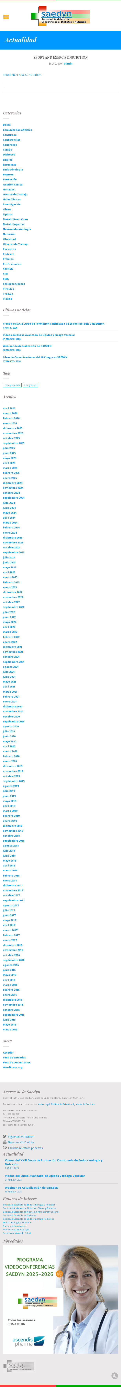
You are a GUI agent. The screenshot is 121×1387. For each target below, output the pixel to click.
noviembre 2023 (13, 542)
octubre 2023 (11, 547)
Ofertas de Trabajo (15, 244)
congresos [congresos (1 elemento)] (30, 385)
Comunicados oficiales (17, 130)
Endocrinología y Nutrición (17, 1222)
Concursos (9, 135)
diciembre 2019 (12, 766)
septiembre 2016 (13, 960)
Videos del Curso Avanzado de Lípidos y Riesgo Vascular (39, 335)
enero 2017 (10, 940)
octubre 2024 (11, 492)
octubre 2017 (11, 895)
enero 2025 (10, 478)
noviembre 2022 (13, 597)
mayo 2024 (9, 512)
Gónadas (9, 189)
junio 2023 (9, 562)
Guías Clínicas (12, 199)
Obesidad (9, 239)
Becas (7, 124)
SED (5, 274)
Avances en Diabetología (16, 1229)
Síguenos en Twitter (20, 1137)
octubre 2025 (11, 438)
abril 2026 (9, 408)
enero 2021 (10, 701)
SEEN (6, 279)
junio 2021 (9, 676)
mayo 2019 (9, 801)
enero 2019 (10, 821)
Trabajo (8, 294)
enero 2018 (10, 880)
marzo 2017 (10, 930)
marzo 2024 (10, 522)
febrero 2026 (11, 418)
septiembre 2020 (13, 721)
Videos (7, 299)
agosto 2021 (11, 667)
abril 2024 (9, 517)
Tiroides (8, 289)
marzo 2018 (10, 870)
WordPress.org (13, 1067)
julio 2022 (9, 612)
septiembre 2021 (13, 662)
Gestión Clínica (12, 184)
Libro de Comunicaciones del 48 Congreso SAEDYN (35, 357)
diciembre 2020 (12, 706)
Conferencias (11, 139)
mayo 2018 (9, 860)
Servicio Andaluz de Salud (17, 1233)
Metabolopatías (13, 224)
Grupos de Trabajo (15, 194)
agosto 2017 (11, 905)
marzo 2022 (10, 632)
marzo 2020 (10, 751)
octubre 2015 (11, 1009)
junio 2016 (9, 970)
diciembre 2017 (12, 885)
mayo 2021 (9, 681)
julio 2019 (9, 791)
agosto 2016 (11, 965)
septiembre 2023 (13, 552)
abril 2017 (9, 925)
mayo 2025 (9, 458)
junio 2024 (9, 507)
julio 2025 (9, 448)
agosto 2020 (11, 726)
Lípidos (8, 214)
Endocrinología (13, 169)
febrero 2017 (11, 935)
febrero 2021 (11, 696)
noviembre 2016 (13, 950)
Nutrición (9, 234)
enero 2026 (10, 423)
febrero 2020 (11, 756)
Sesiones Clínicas (14, 284)
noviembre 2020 (13, 711)
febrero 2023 (11, 582)
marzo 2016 (10, 985)
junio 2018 (9, 855)
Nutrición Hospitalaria (14, 1225)
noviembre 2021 (13, 652)
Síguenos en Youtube (21, 1142)
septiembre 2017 (13, 900)
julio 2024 (9, 503)
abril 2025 (9, 463)
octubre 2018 (11, 835)
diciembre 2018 (12, 826)
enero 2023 (10, 587)
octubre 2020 (11, 716)
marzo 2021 (10, 691)
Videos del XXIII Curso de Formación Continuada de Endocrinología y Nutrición (53, 323)
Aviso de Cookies (85, 1104)
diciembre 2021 (12, 647)
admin (68, 63)
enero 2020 (10, 761)
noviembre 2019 (13, 771)
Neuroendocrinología (17, 229)
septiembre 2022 (13, 607)
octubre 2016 (11, 955)
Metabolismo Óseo (15, 219)
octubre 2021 (11, 656)
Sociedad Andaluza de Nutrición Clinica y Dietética (29, 1208)
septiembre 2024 (13, 497)
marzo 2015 (10, 1029)
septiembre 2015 (13, 1014)
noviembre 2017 (13, 890)
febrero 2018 (11, 875)
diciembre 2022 (12, 592)
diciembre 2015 (12, 999)
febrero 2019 (11, 816)
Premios (8, 259)
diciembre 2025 (12, 428)
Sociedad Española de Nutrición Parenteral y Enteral (31, 1211)
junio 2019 (9, 796)
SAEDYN (8, 269)
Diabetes (9, 154)
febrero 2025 (11, 473)
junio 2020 (9, 736)
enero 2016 (10, 994)
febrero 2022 (11, 637)
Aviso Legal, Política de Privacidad (56, 1104)
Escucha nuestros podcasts (25, 1148)
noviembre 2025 (13, 433)
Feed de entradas (14, 1057)
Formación (10, 179)
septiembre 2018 (13, 840)
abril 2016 (9, 980)
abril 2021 (9, 686)
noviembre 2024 (13, 488)
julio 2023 (9, 557)
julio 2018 (9, 850)
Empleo (8, 159)
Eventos (8, 174)
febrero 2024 (11, 527)
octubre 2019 (11, 776)
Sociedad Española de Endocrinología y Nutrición (29, 1204)
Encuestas (9, 164)
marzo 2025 (10, 468)
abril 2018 (9, 865)
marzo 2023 (10, 577)
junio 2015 (9, 1019)
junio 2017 (9, 915)
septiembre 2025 (13, 443)
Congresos (10, 144)
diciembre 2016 (12, 945)
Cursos (7, 149)
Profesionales (12, 264)
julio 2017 (9, 910)
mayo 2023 (9, 567)
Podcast (8, 254)
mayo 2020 (9, 741)
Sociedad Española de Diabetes (19, 1215)
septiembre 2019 (13, 781)
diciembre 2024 (12, 483)
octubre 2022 (11, 602)
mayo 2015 (9, 1024)
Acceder (8, 1052)
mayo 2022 (9, 622)
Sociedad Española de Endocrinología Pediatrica (28, 1218)
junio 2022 (9, 617)
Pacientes (9, 249)
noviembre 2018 (13, 831)
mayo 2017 (9, 920)
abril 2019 (9, 806)
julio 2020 (9, 731)
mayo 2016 (9, 975)
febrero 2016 (11, 990)
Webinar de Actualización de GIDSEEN (27, 346)
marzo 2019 (10, 811)
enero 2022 (10, 642)
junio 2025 (9, 453)
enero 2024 (10, 532)
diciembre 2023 (12, 537)
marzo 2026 (10, 413)
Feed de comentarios (16, 1062)
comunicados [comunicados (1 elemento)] (12, 385)
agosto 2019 (11, 786)
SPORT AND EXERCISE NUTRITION (22, 75)
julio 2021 (9, 671)
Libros (7, 209)
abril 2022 (9, 627)
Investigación (12, 204)
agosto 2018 (11, 845)
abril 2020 (9, 746)
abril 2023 (9, 572)
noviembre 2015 (13, 1004)
